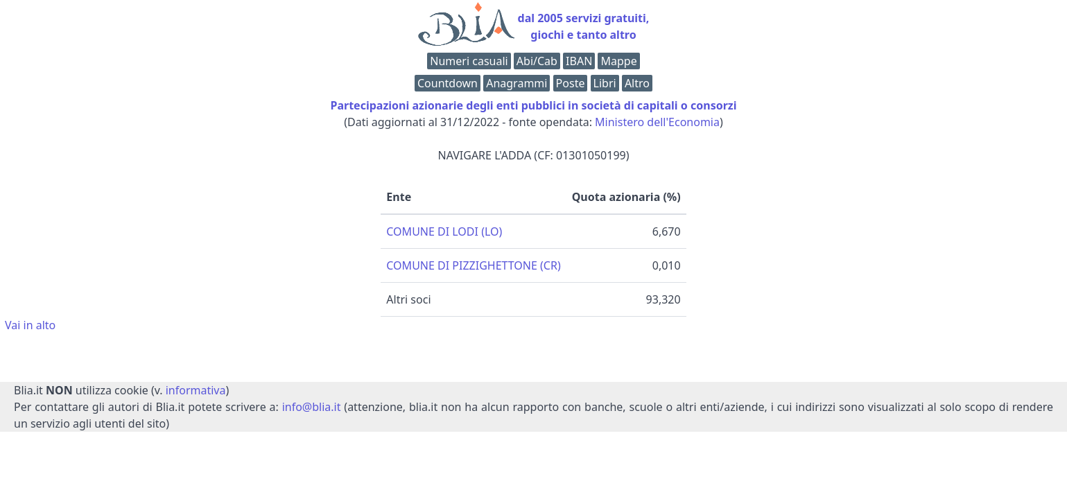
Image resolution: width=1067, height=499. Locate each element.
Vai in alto (30, 325)
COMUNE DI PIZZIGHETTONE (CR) (473, 265)
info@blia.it (311, 406)
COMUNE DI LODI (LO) (444, 231)
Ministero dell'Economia (657, 122)
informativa (196, 390)
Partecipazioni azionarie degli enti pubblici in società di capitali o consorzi (534, 105)
